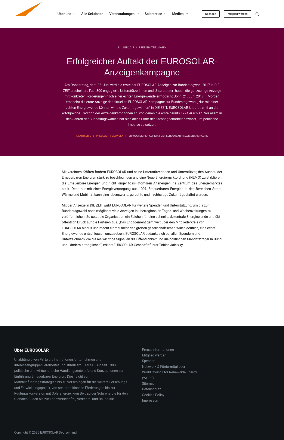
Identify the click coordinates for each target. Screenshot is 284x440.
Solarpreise (156, 13)
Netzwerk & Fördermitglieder (163, 367)
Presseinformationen (158, 350)
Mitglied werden (237, 13)
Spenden (210, 13)
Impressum (150, 400)
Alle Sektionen (92, 14)
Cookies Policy (153, 395)
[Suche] (257, 14)
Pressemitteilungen (152, 47)
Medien (180, 13)
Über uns (67, 13)
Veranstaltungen (124, 13)
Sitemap (148, 384)
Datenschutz (151, 389)
